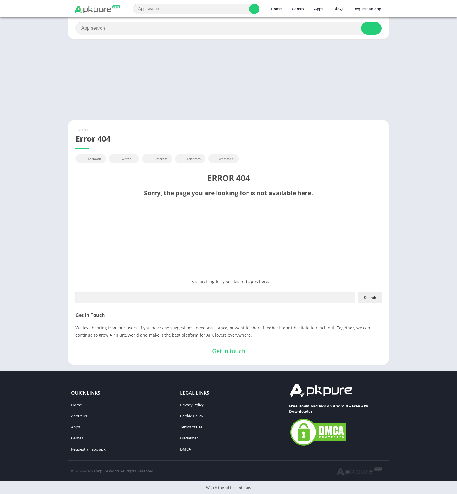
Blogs (338, 8)
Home (276, 8)
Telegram (190, 159)
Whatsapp (223, 159)
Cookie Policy (191, 416)
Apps (318, 8)
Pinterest (156, 159)
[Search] (196, 9)
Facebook (90, 159)
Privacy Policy (192, 404)
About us (79, 416)
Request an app (367, 8)
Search (370, 298)
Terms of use (191, 427)
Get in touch (228, 351)
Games (298, 8)
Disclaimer (189, 438)
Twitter (121, 159)
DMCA (185, 449)
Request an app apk (88, 449)
